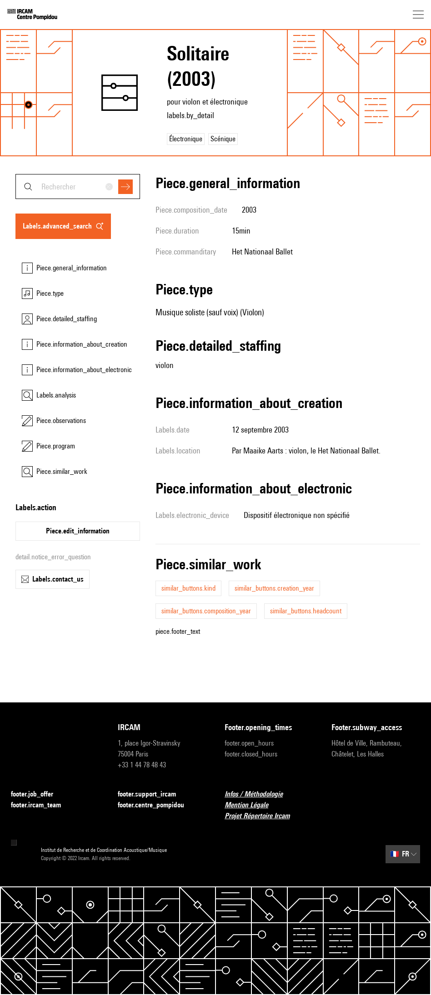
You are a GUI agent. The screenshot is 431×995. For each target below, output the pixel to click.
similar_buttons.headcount (305, 611)
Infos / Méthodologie (259, 794)
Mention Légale (252, 805)
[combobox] (77, 186)
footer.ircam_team (41, 805)
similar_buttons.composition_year (206, 611)
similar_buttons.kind (188, 588)
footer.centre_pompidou (156, 805)
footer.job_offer (37, 794)
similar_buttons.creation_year (274, 588)
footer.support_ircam (152, 794)
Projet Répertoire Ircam (263, 816)
